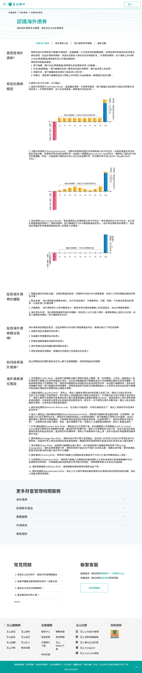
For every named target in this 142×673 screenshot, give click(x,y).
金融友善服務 (42, 664)
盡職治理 (77, 664)
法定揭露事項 (55, 664)
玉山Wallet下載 (60, 646)
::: (4, 624)
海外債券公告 (61, 43)
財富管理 (12, 12)
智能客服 (104, 577)
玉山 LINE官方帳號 (87, 631)
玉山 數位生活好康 (87, 642)
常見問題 (60, 637)
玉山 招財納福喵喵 (87, 637)
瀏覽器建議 (19, 664)
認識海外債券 (36, 12)
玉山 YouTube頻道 (87, 653)
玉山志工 (25, 642)
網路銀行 (104, 573)
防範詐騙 (87, 664)
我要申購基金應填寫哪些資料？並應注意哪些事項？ (36, 582)
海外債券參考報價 (83, 43)
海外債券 (23, 12)
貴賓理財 (21, 534)
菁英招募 (25, 647)
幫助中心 (45, 631)
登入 (130, 4)
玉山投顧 (11, 642)
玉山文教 (11, 647)
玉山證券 (25, 631)
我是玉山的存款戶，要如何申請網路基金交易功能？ (36, 575)
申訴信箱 (45, 654)
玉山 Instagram (85, 647)
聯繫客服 (60, 631)
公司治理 (67, 664)
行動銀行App (117, 573)
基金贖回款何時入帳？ (28, 594)
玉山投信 (25, 637)
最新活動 (101, 43)
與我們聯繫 (94, 587)
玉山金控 (11, 631)
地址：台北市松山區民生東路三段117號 (111, 664)
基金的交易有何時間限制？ (30, 588)
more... (17, 601)
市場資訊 (21, 525)
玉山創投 (11, 637)
